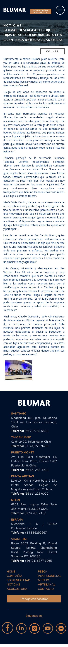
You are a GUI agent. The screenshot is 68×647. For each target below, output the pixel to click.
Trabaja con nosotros (34, 599)
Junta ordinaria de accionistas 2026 (40, 11)
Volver (52, 51)
